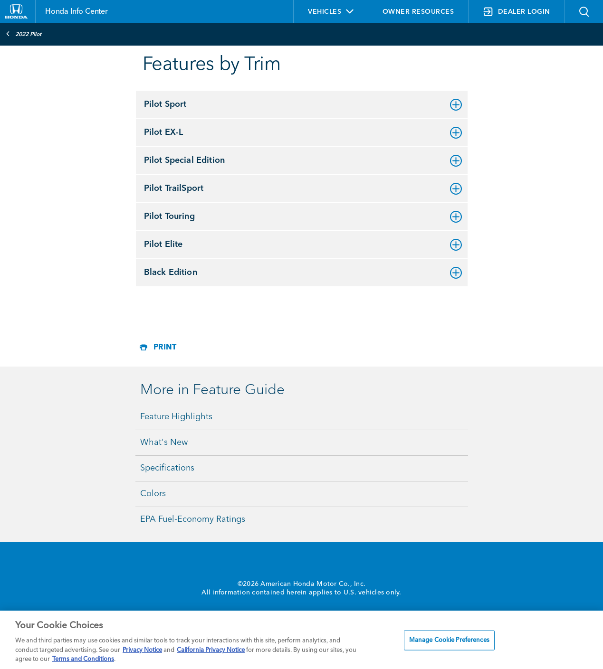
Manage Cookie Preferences (449, 640)
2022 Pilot (23, 33)
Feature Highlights (176, 417)
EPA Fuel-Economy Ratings (192, 519)
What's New (164, 442)
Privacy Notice (142, 650)
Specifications (167, 468)
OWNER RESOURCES (418, 12)
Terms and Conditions (83, 659)
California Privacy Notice (211, 650)
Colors (153, 494)
